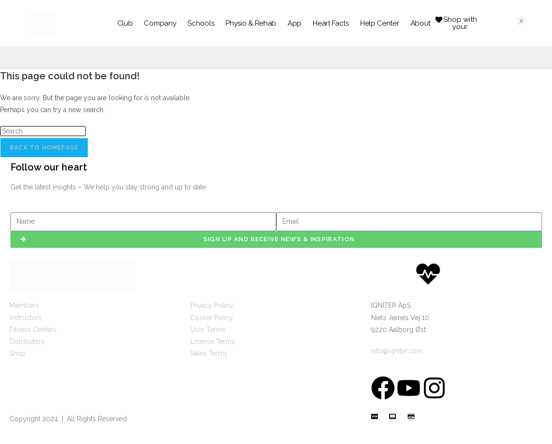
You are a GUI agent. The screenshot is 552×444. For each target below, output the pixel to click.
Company (160, 23)
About (421, 23)
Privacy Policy (211, 305)
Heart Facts (331, 23)
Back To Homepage (44, 147)
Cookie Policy (211, 317)
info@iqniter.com (397, 351)
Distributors (27, 341)
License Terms (212, 341)
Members (24, 305)
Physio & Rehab (250, 23)
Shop (17, 353)
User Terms (207, 329)
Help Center (379, 23)
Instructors (25, 317)
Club (125, 23)
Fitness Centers (32, 329)
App (294, 23)
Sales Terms (208, 353)
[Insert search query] (43, 131)
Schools (200, 23)
